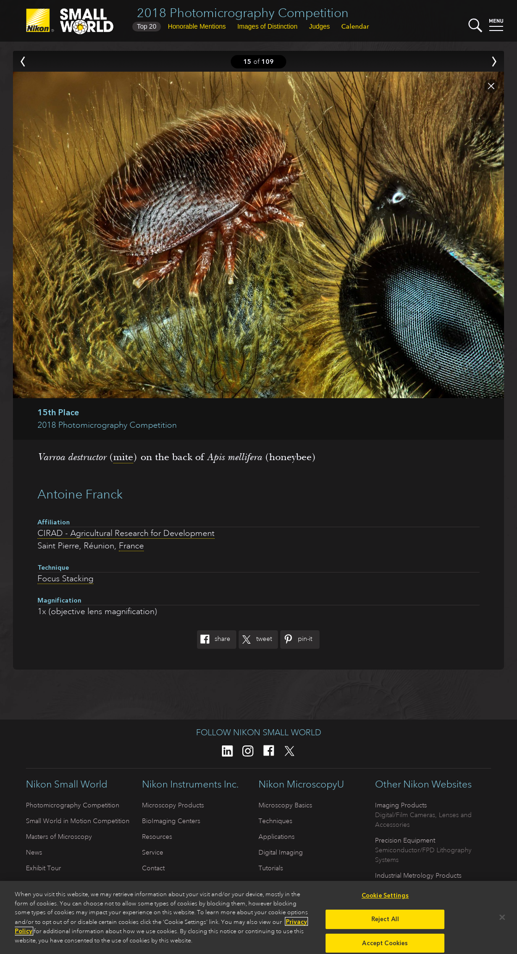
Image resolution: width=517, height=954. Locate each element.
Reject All (385, 921)
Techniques (275, 821)
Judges (319, 26)
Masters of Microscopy (59, 836)
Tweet (255, 639)
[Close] (502, 920)
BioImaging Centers (171, 821)
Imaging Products (401, 805)
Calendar (355, 26)
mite (123, 457)
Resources (157, 836)
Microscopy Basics (285, 805)
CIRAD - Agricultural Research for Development (126, 533)
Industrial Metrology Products (418, 875)
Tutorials (270, 868)
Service (152, 852)
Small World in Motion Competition (77, 821)
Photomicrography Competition (72, 805)
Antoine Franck (80, 494)
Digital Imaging (280, 852)
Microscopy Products (173, 805)
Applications (276, 836)
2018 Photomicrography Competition (243, 12)
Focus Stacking (65, 578)
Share (213, 639)
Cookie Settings (385, 897)
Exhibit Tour (43, 868)
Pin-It (296, 639)
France (131, 546)
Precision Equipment (405, 840)
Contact (153, 868)
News (34, 852)
